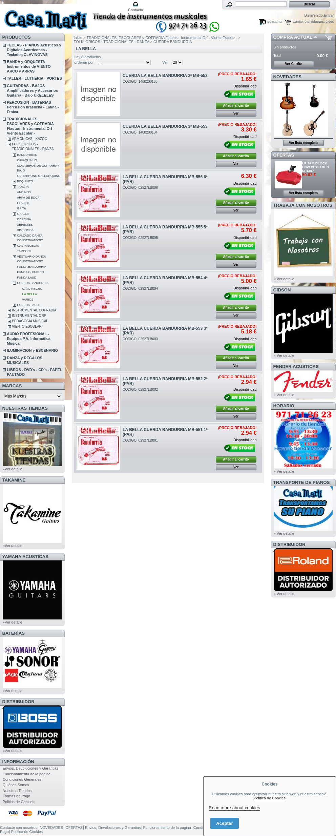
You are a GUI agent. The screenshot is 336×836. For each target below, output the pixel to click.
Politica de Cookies (19, 802)
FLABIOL (23, 203)
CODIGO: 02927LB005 (140, 238)
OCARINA (24, 219)
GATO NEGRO (32, 288)
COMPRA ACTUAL (292, 37)
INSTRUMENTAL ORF (29, 316)
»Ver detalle (12, 469)
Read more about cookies (234, 807)
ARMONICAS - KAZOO (29, 139)
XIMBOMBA (25, 230)
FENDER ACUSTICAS (296, 366)
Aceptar (224, 823)
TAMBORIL (24, 251)
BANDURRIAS (27, 155)
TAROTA (23, 186)
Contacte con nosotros (18, 827)
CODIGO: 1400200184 (140, 132)
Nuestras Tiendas (17, 791)
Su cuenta (274, 21)
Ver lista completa (303, 143)
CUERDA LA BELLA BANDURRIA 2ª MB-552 (165, 75)
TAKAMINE (14, 480)
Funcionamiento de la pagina (26, 774)
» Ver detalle (284, 279)
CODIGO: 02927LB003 (140, 339)
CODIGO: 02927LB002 (140, 389)
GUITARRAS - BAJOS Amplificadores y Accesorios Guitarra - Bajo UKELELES (32, 90)
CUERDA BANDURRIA (32, 283)
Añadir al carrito (236, 105)
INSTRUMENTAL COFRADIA (34, 310)
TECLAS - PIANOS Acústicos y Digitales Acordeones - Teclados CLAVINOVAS (34, 50)
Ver (165, 62)
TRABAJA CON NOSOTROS (303, 205)
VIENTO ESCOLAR (27, 326)
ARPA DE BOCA (28, 197)
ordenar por (84, 62)
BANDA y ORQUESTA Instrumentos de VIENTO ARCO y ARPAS (28, 66)
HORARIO (283, 405)
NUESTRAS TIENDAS (25, 408)
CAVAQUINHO (27, 160)
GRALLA (23, 214)
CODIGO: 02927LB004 (140, 288)
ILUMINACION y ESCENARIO (32, 350)
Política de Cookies (270, 798)
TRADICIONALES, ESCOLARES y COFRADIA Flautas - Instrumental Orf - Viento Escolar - (162, 38)
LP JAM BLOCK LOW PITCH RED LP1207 (315, 166)
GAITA (21, 208)
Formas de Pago (16, 796)
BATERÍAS (13, 633)
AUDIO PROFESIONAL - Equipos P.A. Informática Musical (28, 338)
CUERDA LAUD (28, 305)
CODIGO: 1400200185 (140, 81)
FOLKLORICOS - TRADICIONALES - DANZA (112, 42)
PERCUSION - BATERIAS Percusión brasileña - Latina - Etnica (33, 107)
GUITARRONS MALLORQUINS (38, 176)
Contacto (135, 10)
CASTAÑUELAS (28, 245)
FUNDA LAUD (26, 277)
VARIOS (27, 299)
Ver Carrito (293, 64)
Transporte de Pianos (301, 482)
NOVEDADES (287, 76)
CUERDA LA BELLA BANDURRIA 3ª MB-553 (165, 126)
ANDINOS (24, 192)
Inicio (78, 38)
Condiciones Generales (22, 779)
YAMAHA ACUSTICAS (25, 556)
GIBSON (282, 289)
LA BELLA (29, 294)
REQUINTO (25, 181)
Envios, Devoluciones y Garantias (30, 768)
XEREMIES (25, 224)
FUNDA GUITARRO (30, 272)
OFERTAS (283, 155)
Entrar (329, 15)
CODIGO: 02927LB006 (140, 187)
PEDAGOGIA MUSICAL (30, 321)
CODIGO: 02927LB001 (140, 440)
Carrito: (298, 21)
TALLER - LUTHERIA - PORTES (34, 78)
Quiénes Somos (16, 785)
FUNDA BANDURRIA (31, 266)
